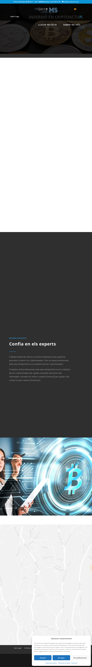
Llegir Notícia (47, 24)
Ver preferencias (80, 658)
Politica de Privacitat (64, 663)
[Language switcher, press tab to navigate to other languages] (76, 9)
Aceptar (43, 658)
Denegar (61, 658)
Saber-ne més (71, 24)
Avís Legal (74, 663)
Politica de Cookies (51, 663)
